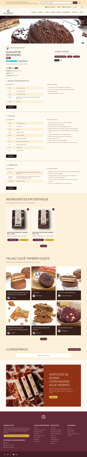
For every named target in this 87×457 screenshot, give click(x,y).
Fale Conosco (37, 437)
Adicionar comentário (74, 349)
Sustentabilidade (38, 431)
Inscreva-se (53, 397)
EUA (61, 60)
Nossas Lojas (71, 429)
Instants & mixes (54, 441)
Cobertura (77, 56)
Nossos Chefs (71, 431)
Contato (81, 12)
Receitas (47, 12)
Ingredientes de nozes (56, 431)
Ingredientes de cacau (56, 429)
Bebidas (52, 443)
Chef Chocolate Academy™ (17, 47)
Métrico (56, 60)
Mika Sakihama (39, 295)
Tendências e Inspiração (55, 12)
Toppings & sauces (55, 439)
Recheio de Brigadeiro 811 (60, 56)
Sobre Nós (36, 433)
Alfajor (70, 56)
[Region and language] (56, 2)
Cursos (69, 427)
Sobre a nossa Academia (73, 433)
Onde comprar (37, 441)
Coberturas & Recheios (56, 433)
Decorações (53, 437)
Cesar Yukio (13, 297)
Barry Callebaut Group (39, 435)
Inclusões (53, 435)
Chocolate (53, 427)
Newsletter (36, 439)
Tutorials (70, 435)
